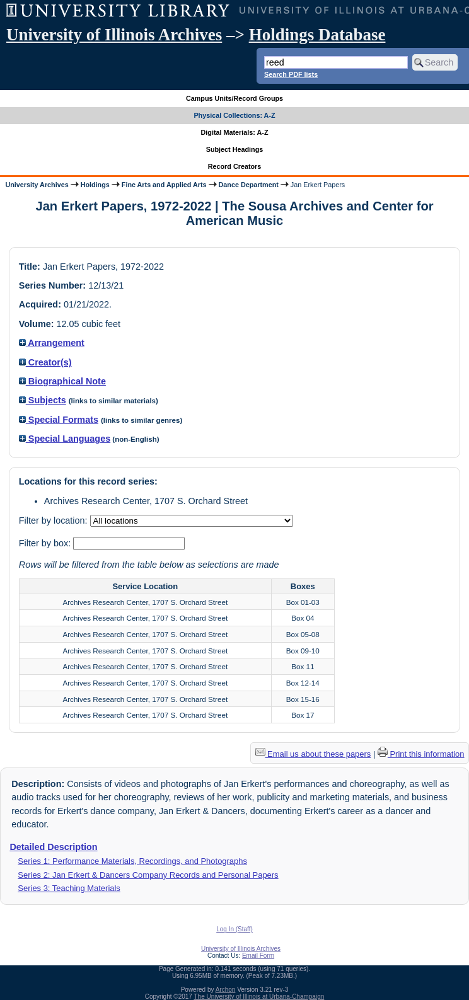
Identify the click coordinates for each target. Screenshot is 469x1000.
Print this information (421, 754)
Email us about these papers (313, 754)
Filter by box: (46, 543)
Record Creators (235, 166)
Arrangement (51, 343)
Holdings (95, 184)
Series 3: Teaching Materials (69, 888)
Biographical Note (62, 381)
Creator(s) (45, 362)
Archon (226, 989)
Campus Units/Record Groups (234, 98)
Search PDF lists (291, 74)
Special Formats (58, 420)
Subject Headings (234, 149)
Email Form (258, 955)
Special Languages (64, 439)
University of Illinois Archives (114, 34)
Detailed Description (53, 847)
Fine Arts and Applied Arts (164, 184)
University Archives (36, 184)
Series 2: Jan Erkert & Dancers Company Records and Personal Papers (148, 875)
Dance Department (249, 184)
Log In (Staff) (234, 929)
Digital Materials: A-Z (235, 132)
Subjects (42, 400)
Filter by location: (54, 520)
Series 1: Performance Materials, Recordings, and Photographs (132, 861)
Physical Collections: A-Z (234, 115)
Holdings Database (317, 34)
